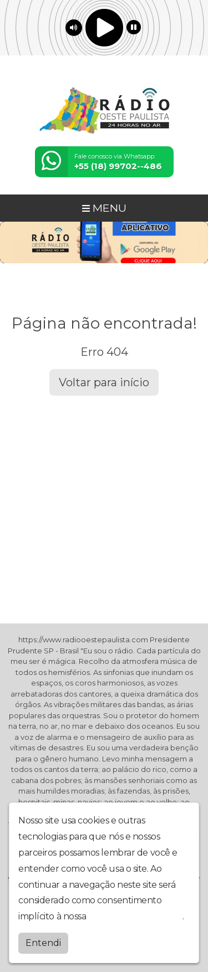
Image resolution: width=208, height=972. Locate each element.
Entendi (43, 943)
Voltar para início (104, 382)
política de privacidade (135, 916)
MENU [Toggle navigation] (104, 207)
